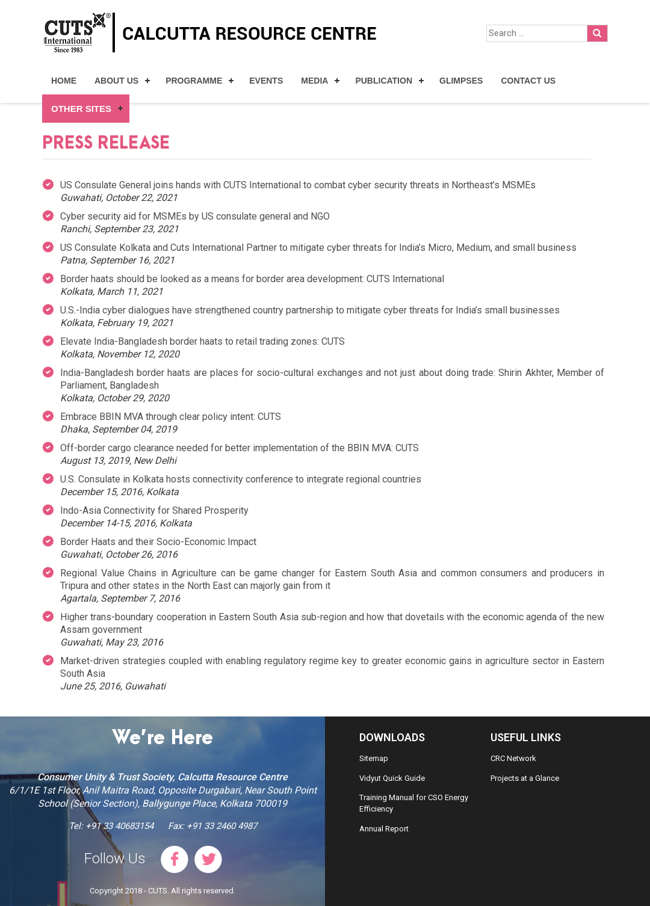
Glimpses (461, 80)
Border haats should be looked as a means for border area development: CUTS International (252, 279)
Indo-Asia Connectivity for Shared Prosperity (154, 510)
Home (63, 80)
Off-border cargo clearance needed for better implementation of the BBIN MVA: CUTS (239, 448)
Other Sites (81, 108)
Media (314, 80)
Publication (383, 80)
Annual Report (384, 828)
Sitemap (373, 758)
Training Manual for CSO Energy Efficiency (413, 803)
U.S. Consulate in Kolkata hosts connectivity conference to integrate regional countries (240, 479)
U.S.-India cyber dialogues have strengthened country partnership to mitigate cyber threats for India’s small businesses (310, 310)
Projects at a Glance (525, 778)
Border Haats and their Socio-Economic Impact (158, 541)
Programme (194, 80)
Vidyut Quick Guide (392, 778)
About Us (116, 80)
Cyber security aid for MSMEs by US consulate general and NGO (195, 216)
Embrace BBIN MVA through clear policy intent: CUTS (170, 416)
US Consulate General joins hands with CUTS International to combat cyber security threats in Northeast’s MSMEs (298, 185)
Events (266, 80)
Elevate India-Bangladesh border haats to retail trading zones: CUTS (202, 341)
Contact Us (528, 80)
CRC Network (513, 758)
